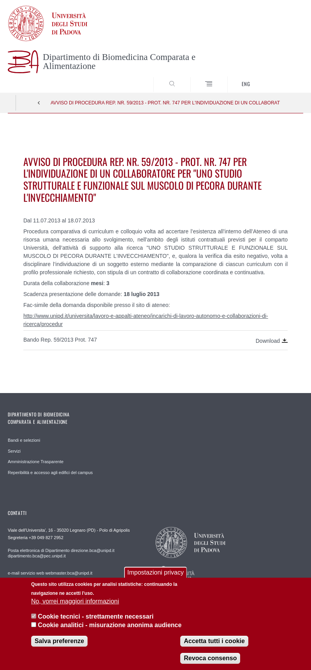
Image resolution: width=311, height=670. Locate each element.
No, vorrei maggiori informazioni (75, 608)
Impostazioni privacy (155, 579)
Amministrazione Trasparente (35, 461)
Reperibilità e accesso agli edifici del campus (50, 472)
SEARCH (282, 78)
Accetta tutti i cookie (214, 647)
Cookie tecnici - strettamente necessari (95, 623)
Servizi (14, 451)
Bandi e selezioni (24, 440)
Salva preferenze (59, 647)
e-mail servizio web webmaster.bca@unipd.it (50, 573)
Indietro (39, 103)
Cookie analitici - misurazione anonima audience (109, 631)
